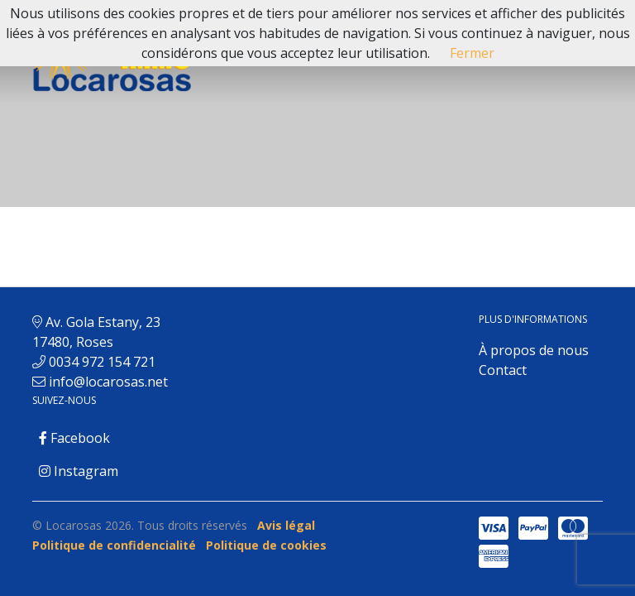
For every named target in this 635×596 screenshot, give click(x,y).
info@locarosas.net (108, 381)
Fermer (472, 53)
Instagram (78, 471)
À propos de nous (534, 350)
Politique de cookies (266, 545)
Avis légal (286, 525)
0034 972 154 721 (102, 362)
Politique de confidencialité (114, 545)
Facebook (74, 438)
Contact (503, 370)
